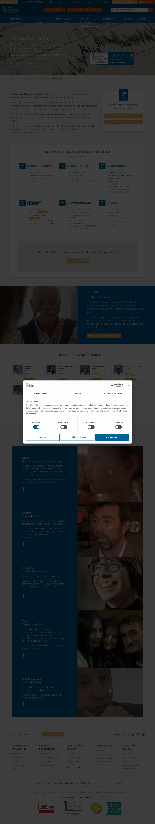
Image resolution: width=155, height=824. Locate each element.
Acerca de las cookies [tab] (114, 393)
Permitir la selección (77, 437)
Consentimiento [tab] (41, 393)
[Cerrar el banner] (128, 385)
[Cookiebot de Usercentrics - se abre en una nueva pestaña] (112, 385)
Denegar (42, 437)
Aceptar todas (112, 437)
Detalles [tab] (77, 393)
